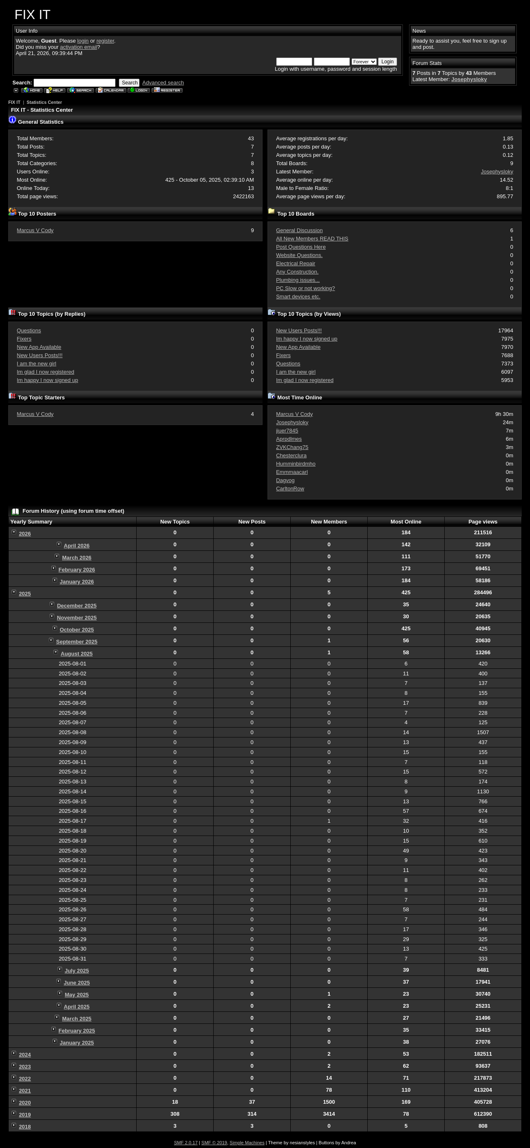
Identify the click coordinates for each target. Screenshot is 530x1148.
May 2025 (77, 995)
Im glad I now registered (46, 372)
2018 (25, 1127)
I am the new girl (36, 363)
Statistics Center (44, 102)
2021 (25, 1091)
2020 (25, 1103)
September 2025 (77, 642)
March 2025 (77, 1019)
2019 (25, 1115)
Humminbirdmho (296, 464)
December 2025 (76, 606)
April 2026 (76, 546)
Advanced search (163, 82)
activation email (78, 47)
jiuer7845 (287, 430)
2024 (25, 1055)
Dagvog (285, 480)
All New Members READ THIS (312, 238)
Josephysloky (469, 79)
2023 (25, 1067)
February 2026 (76, 570)
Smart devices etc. (298, 296)
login (83, 41)
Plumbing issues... (298, 280)
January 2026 (77, 582)
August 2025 (77, 654)
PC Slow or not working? (305, 288)
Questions (29, 330)
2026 (25, 534)
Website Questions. (299, 255)
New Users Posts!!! (40, 355)
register (105, 41)
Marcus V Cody (35, 230)
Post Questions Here (301, 247)
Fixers (24, 339)
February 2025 (76, 1031)
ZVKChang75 (292, 447)
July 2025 (77, 971)
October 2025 (77, 630)
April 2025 (76, 1007)
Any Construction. (297, 272)
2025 (25, 594)
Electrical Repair (296, 263)
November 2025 (76, 618)
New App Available (39, 347)
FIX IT (14, 102)
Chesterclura (291, 455)
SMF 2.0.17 (186, 1142)
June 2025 (77, 983)
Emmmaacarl (292, 472)
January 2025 (77, 1043)
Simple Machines (247, 1142)
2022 (25, 1079)
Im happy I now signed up (47, 380)
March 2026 (77, 558)
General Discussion (299, 230)
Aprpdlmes (289, 439)
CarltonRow (290, 488)
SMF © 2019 (214, 1142)
